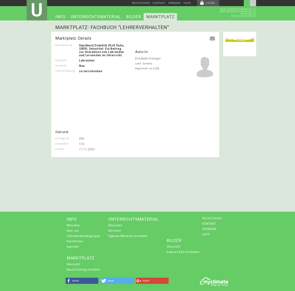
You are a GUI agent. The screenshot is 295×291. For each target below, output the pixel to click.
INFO (60, 16)
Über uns (73, 230)
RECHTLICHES (141, 3)
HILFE (187, 3)
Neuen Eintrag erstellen (83, 269)
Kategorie (60, 60)
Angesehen (61, 143)
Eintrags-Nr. (62, 138)
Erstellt (59, 149)
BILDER (133, 16)
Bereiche (114, 230)
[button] (82, 281)
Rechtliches (75, 241)
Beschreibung (63, 45)
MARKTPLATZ (160, 16)
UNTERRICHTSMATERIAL (96, 16)
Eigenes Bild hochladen (183, 252)
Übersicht (115, 225)
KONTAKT (159, 3)
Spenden (73, 246)
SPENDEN (174, 3)
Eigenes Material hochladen (128, 236)
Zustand (60, 65)
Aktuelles (73, 225)
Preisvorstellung (65, 71)
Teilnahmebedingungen (83, 236)
